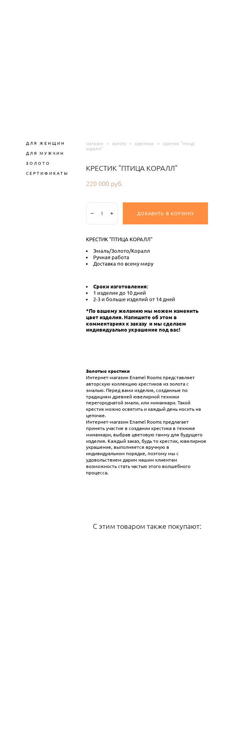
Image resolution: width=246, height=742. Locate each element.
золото (119, 143)
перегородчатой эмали (112, 403)
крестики (144, 143)
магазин (94, 143)
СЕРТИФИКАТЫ (47, 173)
